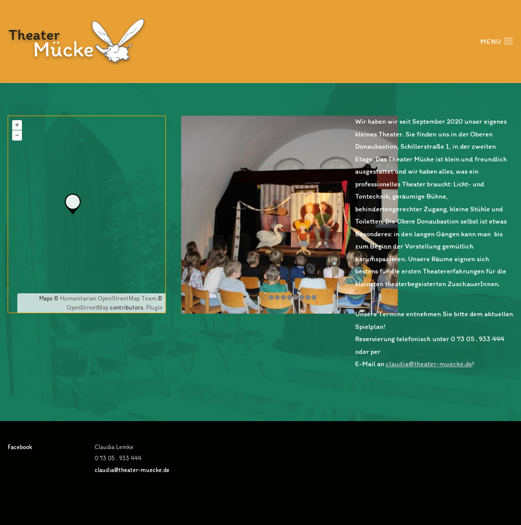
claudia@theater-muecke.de (429, 364)
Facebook (20, 447)
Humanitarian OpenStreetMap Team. (109, 298)
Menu (496, 41)
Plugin (153, 307)
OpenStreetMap (87, 307)
